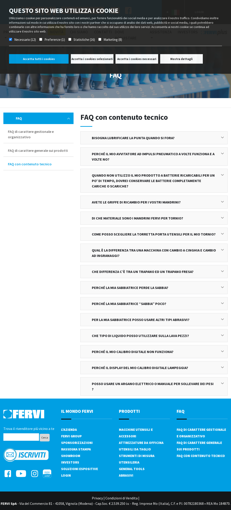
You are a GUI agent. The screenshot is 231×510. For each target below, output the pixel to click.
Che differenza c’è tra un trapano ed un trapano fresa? (158, 271)
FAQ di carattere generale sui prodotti (38, 150)
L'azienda (69, 429)
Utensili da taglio (135, 449)
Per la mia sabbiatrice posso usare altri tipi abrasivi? (158, 319)
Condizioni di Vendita (121, 498)
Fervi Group (71, 436)
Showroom (70, 456)
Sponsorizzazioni (77, 443)
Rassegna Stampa (76, 449)
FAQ (43, 118)
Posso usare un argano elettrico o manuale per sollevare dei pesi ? (158, 386)
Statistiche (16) (84, 39)
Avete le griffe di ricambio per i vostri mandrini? (158, 202)
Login (66, 475)
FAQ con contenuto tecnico (30, 164)
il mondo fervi (77, 411)
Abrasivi (126, 475)
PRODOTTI (129, 411)
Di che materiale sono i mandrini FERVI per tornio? (158, 218)
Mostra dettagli (181, 59)
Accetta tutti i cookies (39, 59)
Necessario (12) (25, 39)
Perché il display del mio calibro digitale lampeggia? (158, 367)
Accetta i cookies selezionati (92, 59)
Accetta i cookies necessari (136, 59)
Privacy (97, 498)
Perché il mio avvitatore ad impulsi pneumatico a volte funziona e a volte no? (158, 157)
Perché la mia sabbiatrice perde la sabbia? (158, 287)
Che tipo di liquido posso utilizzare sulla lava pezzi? (158, 335)
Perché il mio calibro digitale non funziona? (158, 351)
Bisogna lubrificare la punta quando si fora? (158, 138)
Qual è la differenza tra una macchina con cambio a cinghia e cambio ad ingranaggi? (158, 253)
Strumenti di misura (137, 456)
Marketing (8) (113, 39)
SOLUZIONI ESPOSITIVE (79, 469)
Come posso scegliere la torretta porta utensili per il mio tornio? (158, 234)
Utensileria (129, 462)
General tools (132, 469)
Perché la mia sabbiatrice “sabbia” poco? (158, 303)
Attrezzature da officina (141, 443)
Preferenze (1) (54, 39)
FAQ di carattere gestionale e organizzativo (31, 134)
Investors (70, 462)
